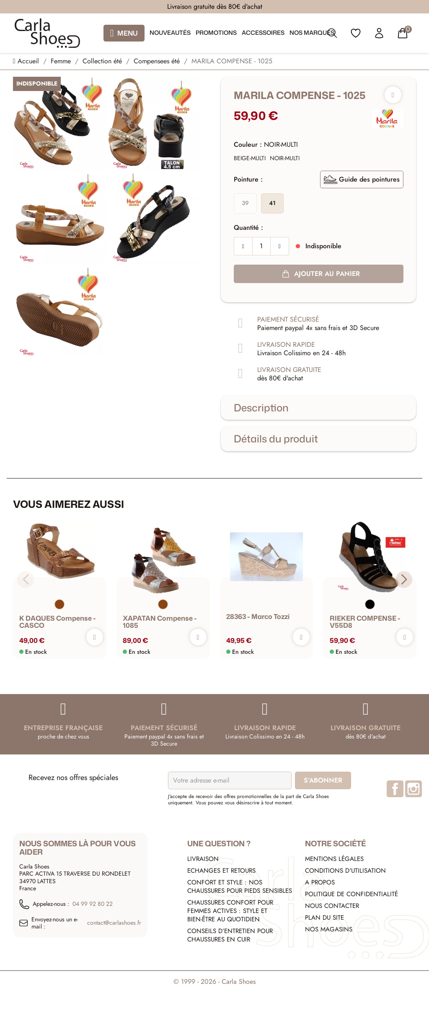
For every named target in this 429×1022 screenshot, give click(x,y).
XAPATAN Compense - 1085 (160, 621)
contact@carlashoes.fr (114, 923)
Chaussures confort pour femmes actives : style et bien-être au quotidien (230, 911)
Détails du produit (276, 438)
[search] (332, 34)
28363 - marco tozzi (257, 616)
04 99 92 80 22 (92, 904)
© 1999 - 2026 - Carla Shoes (214, 981)
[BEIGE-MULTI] (250, 158)
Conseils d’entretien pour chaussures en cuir (230, 935)
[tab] (318, 407)
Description (261, 407)
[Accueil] (27, 61)
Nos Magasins (328, 929)
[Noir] (369, 604)
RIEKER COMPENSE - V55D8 (364, 621)
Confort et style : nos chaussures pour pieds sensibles (239, 886)
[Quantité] (261, 246)
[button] (403, 579)
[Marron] (59, 604)
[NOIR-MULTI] (285, 158)
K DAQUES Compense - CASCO (57, 621)
